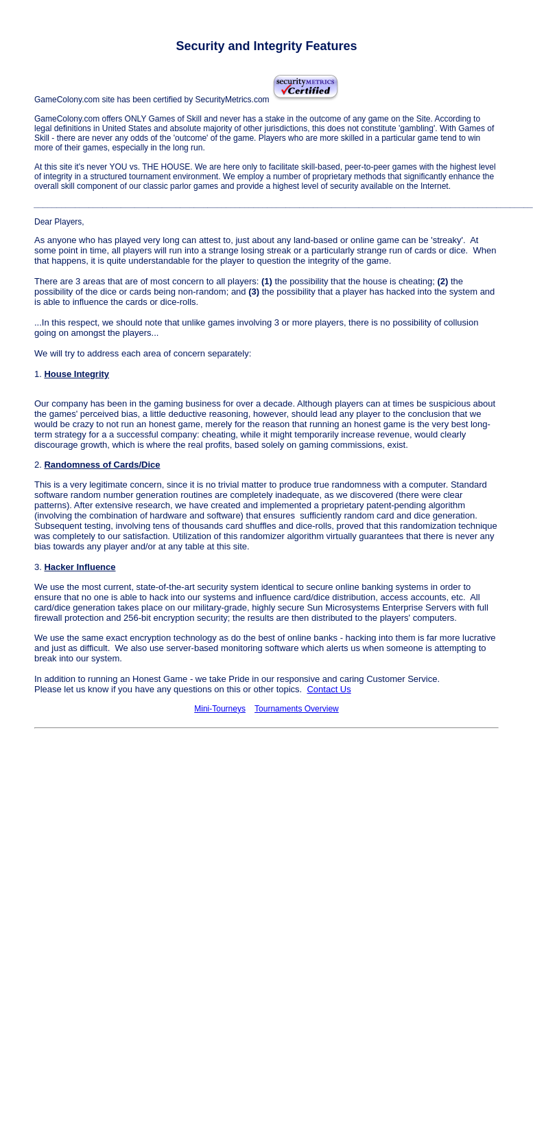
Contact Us (329, 689)
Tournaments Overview (296, 709)
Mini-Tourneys (220, 709)
